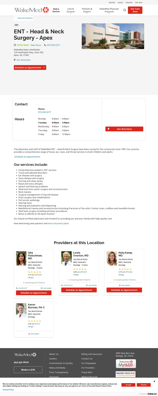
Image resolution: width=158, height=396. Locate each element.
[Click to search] (124, 10)
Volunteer (129, 2)
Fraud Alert (86, 372)
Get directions (23, 59)
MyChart (112, 2)
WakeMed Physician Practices (109, 9)
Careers (120, 2)
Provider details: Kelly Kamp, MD (124, 272)
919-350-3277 (53, 45)
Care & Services (70, 9)
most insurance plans (58, 223)
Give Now (138, 2)
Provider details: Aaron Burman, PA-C (34, 319)
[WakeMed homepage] (31, 10)
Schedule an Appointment (30, 67)
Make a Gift (28, 369)
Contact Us (86, 358)
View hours (35, 45)
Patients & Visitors (87, 9)
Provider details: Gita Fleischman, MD (34, 273)
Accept (128, 385)
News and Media (57, 367)
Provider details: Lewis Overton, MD (79, 272)
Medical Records (89, 376)
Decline (144, 385)
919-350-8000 (21, 362)
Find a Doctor (56, 9)
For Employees (88, 363)
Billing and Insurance (91, 354)
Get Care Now (135, 10)
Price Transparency (58, 372)
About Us (53, 354)
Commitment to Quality (61, 363)
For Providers (88, 367)
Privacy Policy (8, 390)
